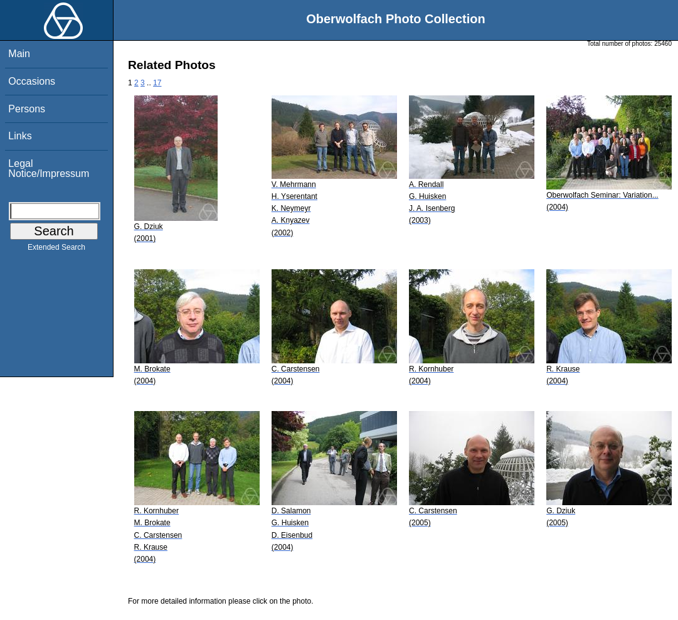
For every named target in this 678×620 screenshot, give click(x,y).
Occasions (31, 81)
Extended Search (56, 250)
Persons (26, 109)
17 (157, 82)
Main (19, 53)
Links (19, 136)
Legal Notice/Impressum (48, 168)
